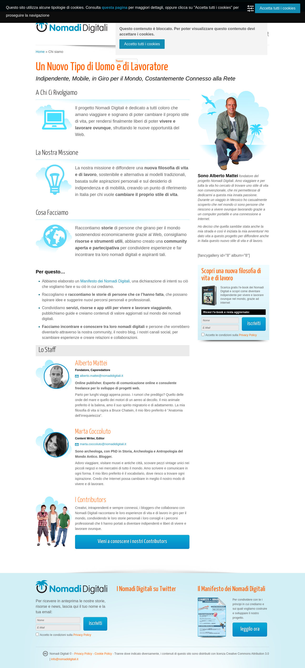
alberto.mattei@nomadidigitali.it (101, 375)
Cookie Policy (103, 653)
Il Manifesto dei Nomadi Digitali (231, 589)
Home (40, 52)
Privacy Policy (248, 335)
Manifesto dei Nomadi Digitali (105, 281)
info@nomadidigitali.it (64, 659)
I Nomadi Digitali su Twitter (146, 589)
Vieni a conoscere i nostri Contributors (132, 541)
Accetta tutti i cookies (277, 8)
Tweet (119, 61)
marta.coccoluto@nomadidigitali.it (103, 444)
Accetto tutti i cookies (142, 44)
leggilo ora (249, 629)
